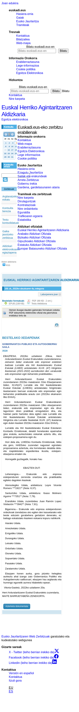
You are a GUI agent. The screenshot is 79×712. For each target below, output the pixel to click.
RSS (6, 265)
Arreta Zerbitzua (28, 180)
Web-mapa (23, 43)
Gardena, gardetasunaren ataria (39, 187)
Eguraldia (24, 212)
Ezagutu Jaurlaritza (30, 172)
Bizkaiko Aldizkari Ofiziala (34, 237)
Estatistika (24, 219)
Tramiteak (22, 25)
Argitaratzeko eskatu (9, 198)
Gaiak (20, 17)
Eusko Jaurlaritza (27, 21)
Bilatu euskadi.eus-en (40, 46)
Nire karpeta (17, 98)
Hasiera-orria (24, 13)
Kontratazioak (27, 205)
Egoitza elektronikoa (14, 119)
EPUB (16, 303)
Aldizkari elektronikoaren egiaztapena (11, 249)
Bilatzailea (23, 39)
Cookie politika (25, 69)
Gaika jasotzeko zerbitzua (7, 234)
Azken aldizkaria (8, 262)
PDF (42, 301)
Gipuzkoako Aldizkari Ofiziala (37, 241)
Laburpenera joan (49, 294)
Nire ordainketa (28, 208)
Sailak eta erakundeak (32, 176)
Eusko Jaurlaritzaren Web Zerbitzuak (25, 636)
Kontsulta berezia (7, 210)
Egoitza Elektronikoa (29, 73)
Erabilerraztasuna (27, 61)
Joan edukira (9, 3)
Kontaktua (22, 35)
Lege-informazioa (27, 65)
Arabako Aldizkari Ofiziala (34, 233)
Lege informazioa (29, 154)
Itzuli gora (15, 680)
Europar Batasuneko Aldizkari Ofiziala (42, 248)
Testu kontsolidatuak (10, 221)
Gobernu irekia (27, 183)
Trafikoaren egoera (30, 216)
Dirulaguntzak (27, 201)
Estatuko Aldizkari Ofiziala (35, 244)
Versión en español (21, 673)
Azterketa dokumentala (17, 606)
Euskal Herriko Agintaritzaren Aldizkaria (43, 230)
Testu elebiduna (39, 303)
